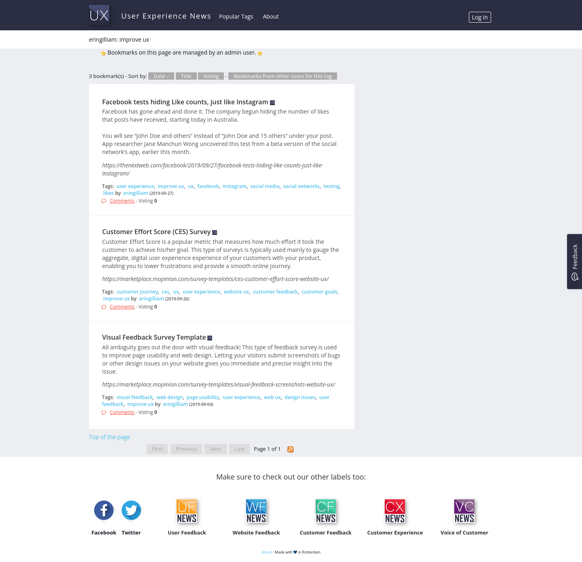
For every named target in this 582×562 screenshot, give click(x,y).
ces (165, 291)
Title (186, 76)
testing (331, 186)
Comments (122, 200)
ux (191, 186)
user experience (135, 186)
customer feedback (275, 291)
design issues (300, 397)
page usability (203, 397)
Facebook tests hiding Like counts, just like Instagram (185, 101)
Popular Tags (236, 16)
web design (169, 397)
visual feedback (134, 397)
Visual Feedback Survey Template (154, 337)
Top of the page (109, 437)
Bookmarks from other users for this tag (283, 76)
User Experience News (166, 16)
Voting (211, 76)
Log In (480, 17)
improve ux (171, 186)
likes (108, 193)
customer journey (137, 291)
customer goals (319, 291)
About (270, 16)
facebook (208, 186)
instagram (235, 186)
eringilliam (135, 193)
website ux (236, 291)
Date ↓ (161, 76)
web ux (272, 397)
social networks (301, 186)
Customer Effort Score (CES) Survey (156, 231)
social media (264, 186)
